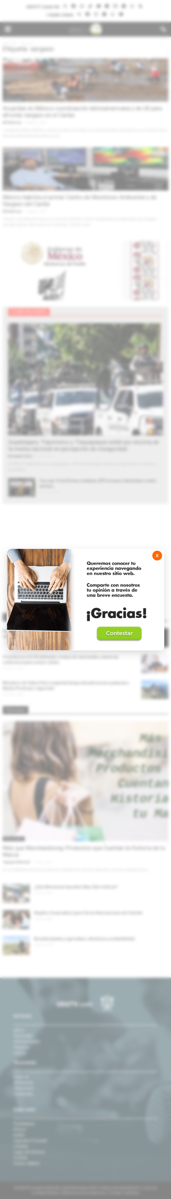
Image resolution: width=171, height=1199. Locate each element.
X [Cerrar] (157, 555)
